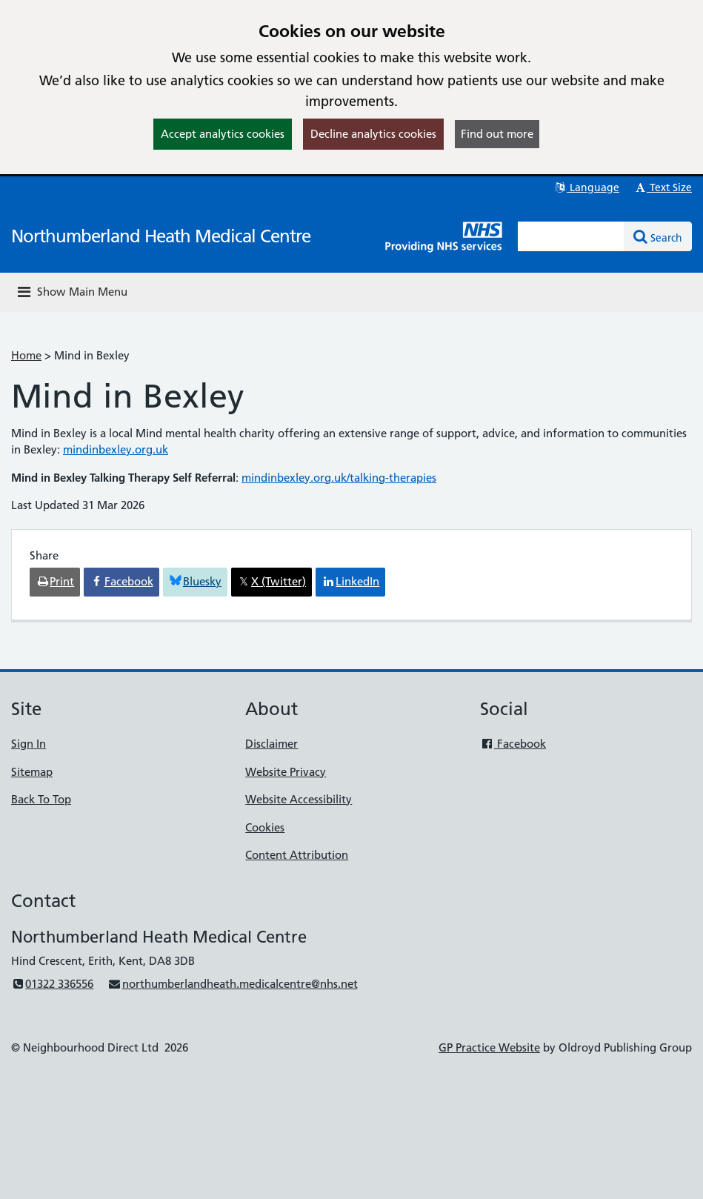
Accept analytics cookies (222, 134)
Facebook (513, 744)
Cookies (264, 827)
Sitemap (32, 772)
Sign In (28, 744)
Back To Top (41, 799)
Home (26, 355)
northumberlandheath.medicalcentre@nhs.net (232, 984)
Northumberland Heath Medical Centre (160, 236)
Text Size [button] (662, 187)
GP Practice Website (489, 1047)
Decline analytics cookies (373, 134)
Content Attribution (296, 855)
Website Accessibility (298, 799)
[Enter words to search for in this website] (571, 236)
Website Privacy (285, 772)
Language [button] (586, 187)
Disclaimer (271, 744)
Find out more (497, 134)
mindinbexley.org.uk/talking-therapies (338, 478)
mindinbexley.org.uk (115, 449)
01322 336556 (52, 984)
